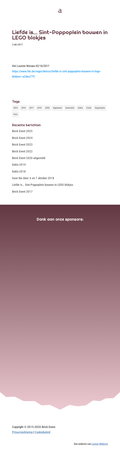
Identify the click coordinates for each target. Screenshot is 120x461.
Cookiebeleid (42, 432)
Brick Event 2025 (22, 131)
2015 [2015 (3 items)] (15, 108)
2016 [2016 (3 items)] (23, 108)
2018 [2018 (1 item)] (39, 108)
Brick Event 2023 (22, 144)
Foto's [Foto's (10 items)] (88, 108)
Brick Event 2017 (22, 191)
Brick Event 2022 (22, 151)
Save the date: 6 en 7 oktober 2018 (33, 178)
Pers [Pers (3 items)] (15, 114)
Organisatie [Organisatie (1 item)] (100, 108)
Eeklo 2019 (19, 164)
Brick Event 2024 (22, 138)
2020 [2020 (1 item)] (47, 108)
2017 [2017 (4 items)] (31, 108)
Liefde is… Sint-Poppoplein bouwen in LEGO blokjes (42, 185)
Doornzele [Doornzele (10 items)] (69, 108)
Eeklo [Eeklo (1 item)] (80, 108)
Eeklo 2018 (19, 171)
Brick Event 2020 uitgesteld (28, 158)
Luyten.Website (100, 444)
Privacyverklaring (22, 432)
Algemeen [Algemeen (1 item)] (57, 108)
